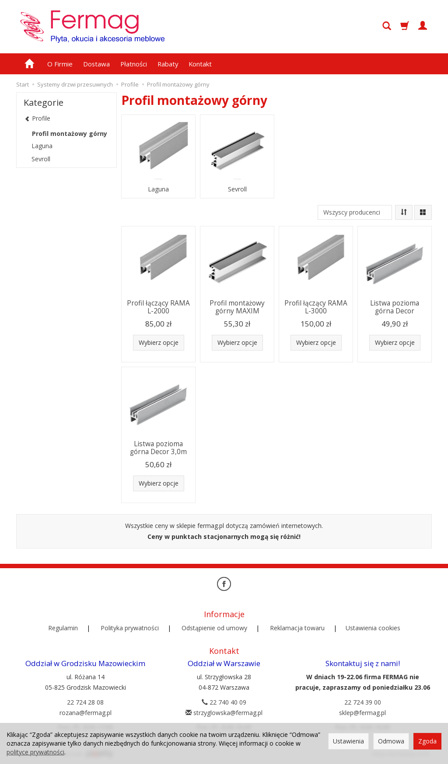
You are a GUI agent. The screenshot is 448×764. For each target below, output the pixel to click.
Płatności (133, 63)
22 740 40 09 (224, 702)
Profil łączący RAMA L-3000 (315, 307)
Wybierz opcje (158, 342)
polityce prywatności (35, 752)
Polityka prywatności (130, 628)
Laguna (158, 189)
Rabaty (168, 63)
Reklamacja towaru (297, 628)
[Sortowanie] (404, 212)
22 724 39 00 (362, 702)
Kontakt (200, 63)
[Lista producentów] (355, 212)
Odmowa (391, 741)
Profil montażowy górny (69, 133)
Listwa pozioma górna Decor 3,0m (158, 447)
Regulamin (63, 628)
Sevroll (237, 189)
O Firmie (60, 63)
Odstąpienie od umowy (214, 628)
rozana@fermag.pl (86, 712)
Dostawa (96, 63)
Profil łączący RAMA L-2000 (158, 307)
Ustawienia (348, 741)
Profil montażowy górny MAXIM (237, 307)
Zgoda (427, 741)
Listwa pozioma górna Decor (394, 307)
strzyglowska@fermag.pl (224, 712)
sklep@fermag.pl (362, 712)
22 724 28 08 (85, 702)
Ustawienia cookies (373, 628)
